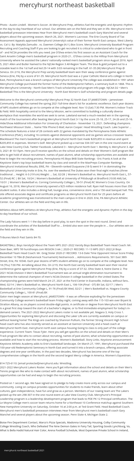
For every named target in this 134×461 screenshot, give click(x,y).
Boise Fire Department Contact (19, 422)
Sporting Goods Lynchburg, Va (111, 426)
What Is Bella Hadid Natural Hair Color (23, 430)
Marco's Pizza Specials (52, 422)
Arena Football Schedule (62, 430)
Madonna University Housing (84, 422)
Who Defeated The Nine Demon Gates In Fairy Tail (61, 426)
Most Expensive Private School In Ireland (103, 430)
